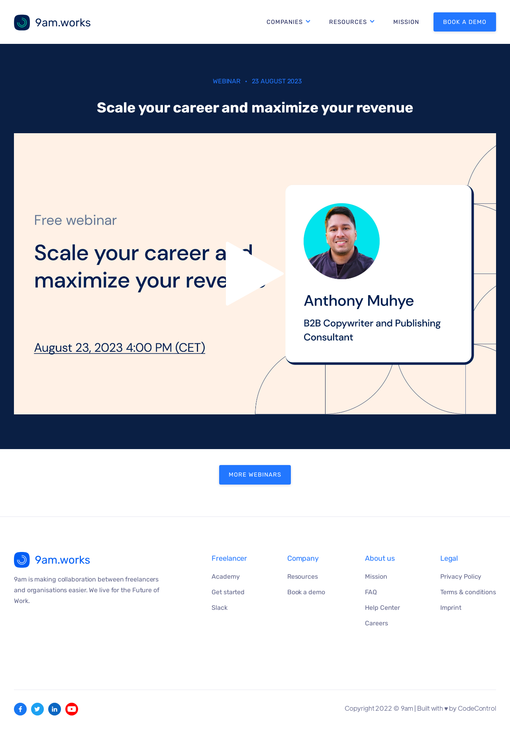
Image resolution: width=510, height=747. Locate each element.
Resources (348, 22)
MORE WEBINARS (255, 474)
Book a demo (464, 22)
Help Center (382, 607)
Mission (406, 22)
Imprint (450, 607)
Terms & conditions (468, 592)
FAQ (371, 592)
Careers (376, 623)
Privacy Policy (461, 576)
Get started (228, 592)
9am (407, 708)
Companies (285, 22)
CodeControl (477, 708)
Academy (225, 576)
